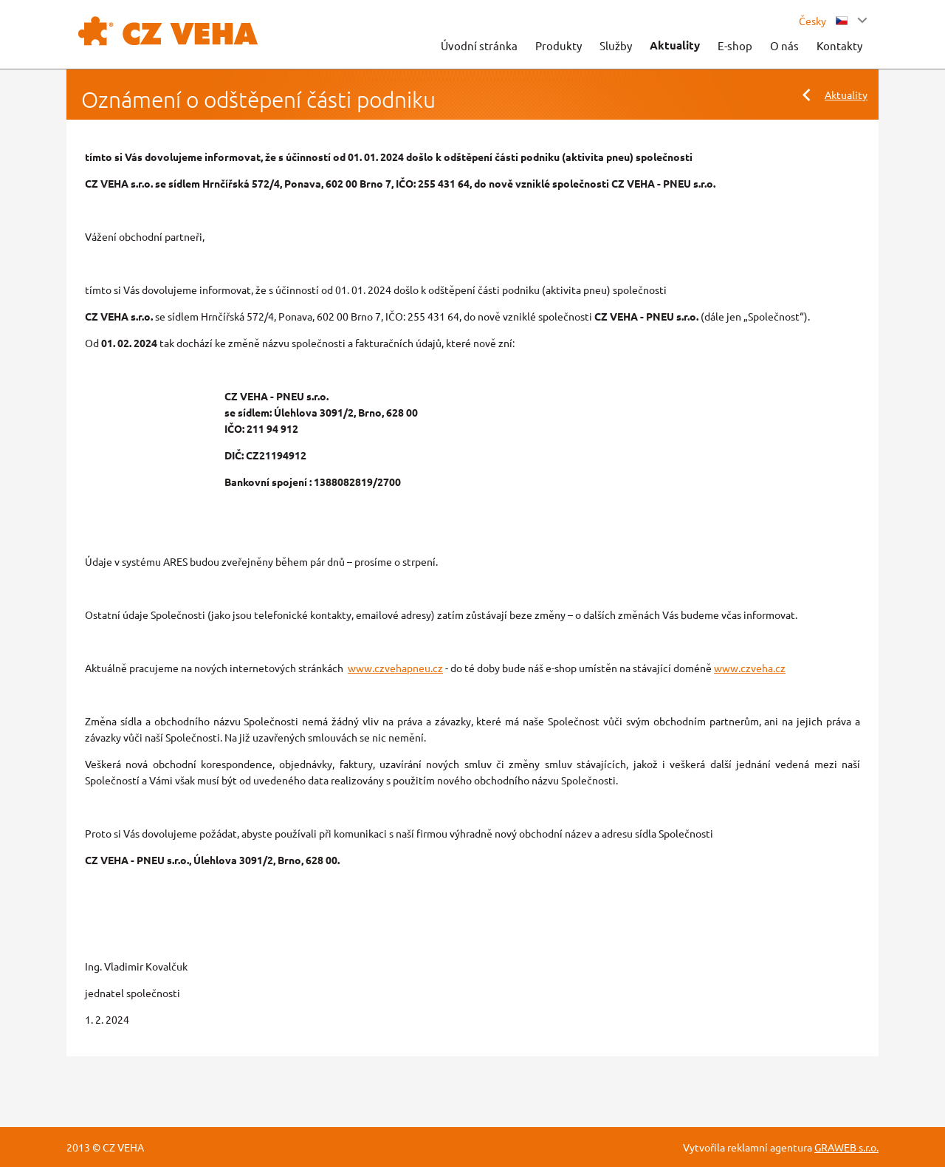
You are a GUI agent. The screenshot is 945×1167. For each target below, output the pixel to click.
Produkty (558, 45)
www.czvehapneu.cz (395, 667)
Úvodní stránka (479, 45)
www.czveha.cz (750, 667)
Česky (823, 20)
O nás (784, 45)
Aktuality (675, 45)
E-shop (735, 45)
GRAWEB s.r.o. (846, 1147)
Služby (615, 45)
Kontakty (839, 45)
